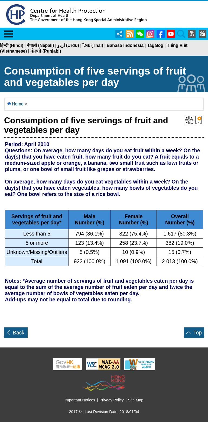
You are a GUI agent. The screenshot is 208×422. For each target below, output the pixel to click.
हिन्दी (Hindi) (11, 45)
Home (18, 104)
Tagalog (155, 45)
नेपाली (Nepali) (40, 45)
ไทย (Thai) (93, 45)
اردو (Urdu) (68, 45)
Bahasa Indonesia (125, 45)
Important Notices (80, 400)
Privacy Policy (111, 400)
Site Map (136, 400)
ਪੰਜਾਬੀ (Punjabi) (45, 51)
